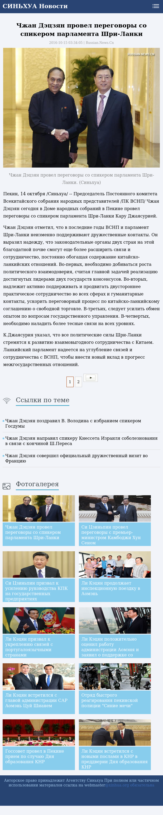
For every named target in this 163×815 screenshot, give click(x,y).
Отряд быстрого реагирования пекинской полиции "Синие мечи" (109, 700)
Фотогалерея (37, 484)
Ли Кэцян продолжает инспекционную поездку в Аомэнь (110, 588)
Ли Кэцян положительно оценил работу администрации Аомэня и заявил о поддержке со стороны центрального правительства (110, 652)
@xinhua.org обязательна (130, 785)
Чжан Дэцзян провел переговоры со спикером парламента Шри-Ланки (33, 532)
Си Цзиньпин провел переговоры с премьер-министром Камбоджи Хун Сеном (111, 535)
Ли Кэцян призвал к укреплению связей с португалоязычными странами (29, 647)
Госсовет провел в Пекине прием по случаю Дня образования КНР (34, 756)
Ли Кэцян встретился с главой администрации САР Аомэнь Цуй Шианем (36, 700)
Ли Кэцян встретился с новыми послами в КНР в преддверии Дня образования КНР (114, 759)
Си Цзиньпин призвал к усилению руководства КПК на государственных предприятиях (36, 591)
